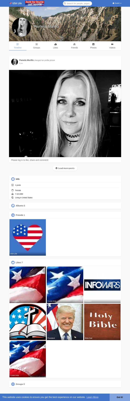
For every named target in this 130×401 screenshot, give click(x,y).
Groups (19, 384)
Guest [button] (117, 3)
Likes (18, 262)
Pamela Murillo (46, 26)
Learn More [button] (93, 397)
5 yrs (21, 63)
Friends (19, 215)
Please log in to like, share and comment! (29, 160)
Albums (19, 205)
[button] (77, 3)
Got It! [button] (120, 397)
